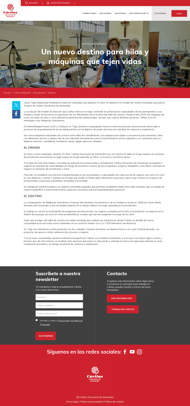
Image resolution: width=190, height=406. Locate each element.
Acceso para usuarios (60, 3)
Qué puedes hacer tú (139, 13)
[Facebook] (125, 352)
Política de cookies (114, 401)
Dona (179, 14)
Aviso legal (72, 401)
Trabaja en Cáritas (122, 309)
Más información (121, 298)
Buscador (33, 3)
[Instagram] (139, 352)
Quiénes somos (89, 13)
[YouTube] (132, 352)
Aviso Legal (64, 320)
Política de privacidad (91, 401)
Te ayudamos (160, 13)
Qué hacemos (105, 13)
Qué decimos (120, 13)
